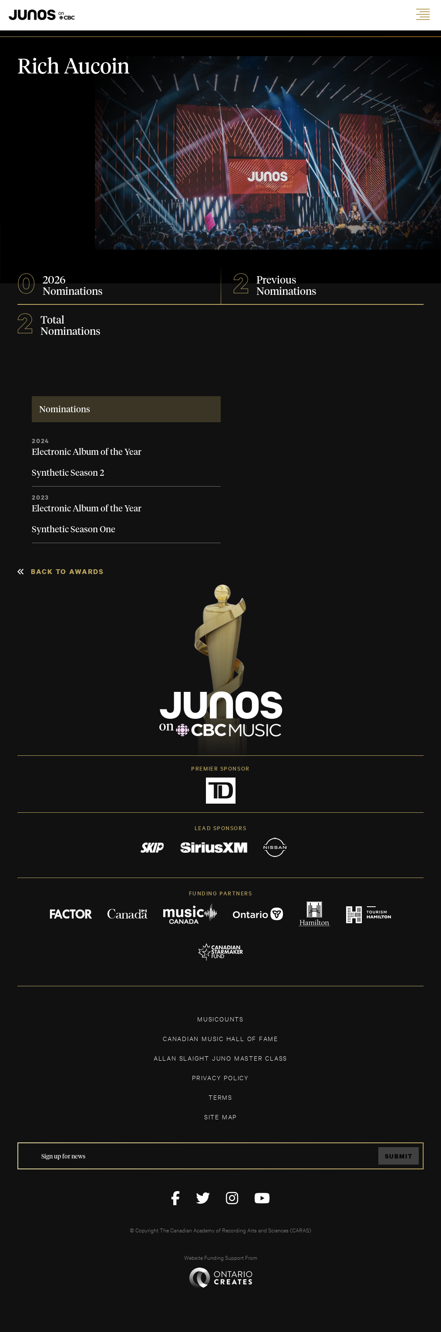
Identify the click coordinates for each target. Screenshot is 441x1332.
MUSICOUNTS (220, 1019)
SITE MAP (220, 1116)
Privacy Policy (220, 1077)
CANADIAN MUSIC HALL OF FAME (220, 1038)
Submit (399, 1156)
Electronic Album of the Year (86, 452)
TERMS (220, 1097)
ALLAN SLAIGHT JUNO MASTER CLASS (220, 1058)
